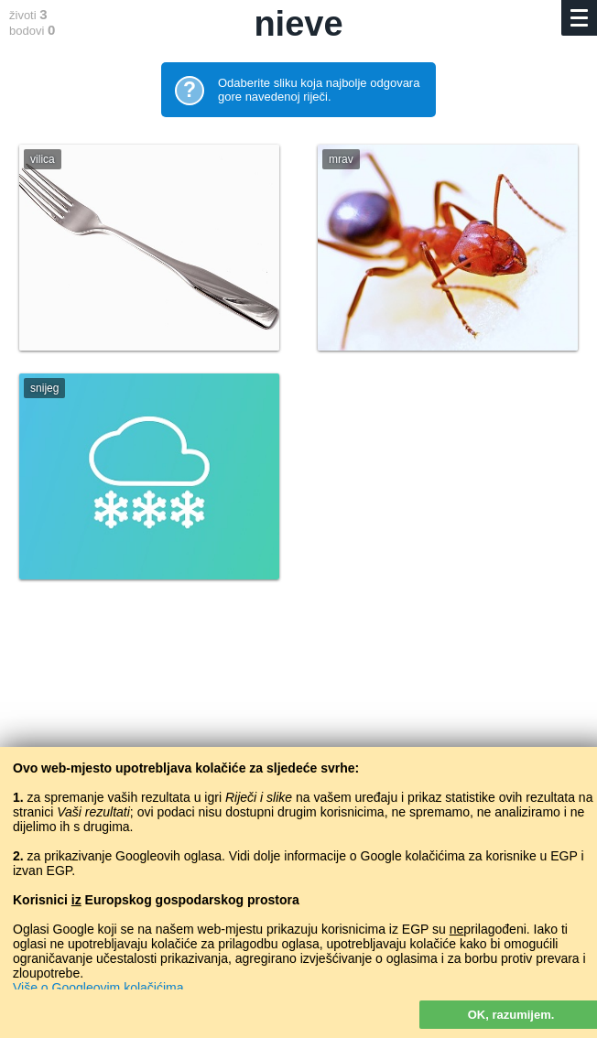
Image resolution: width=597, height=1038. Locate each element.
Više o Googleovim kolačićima (98, 987)
